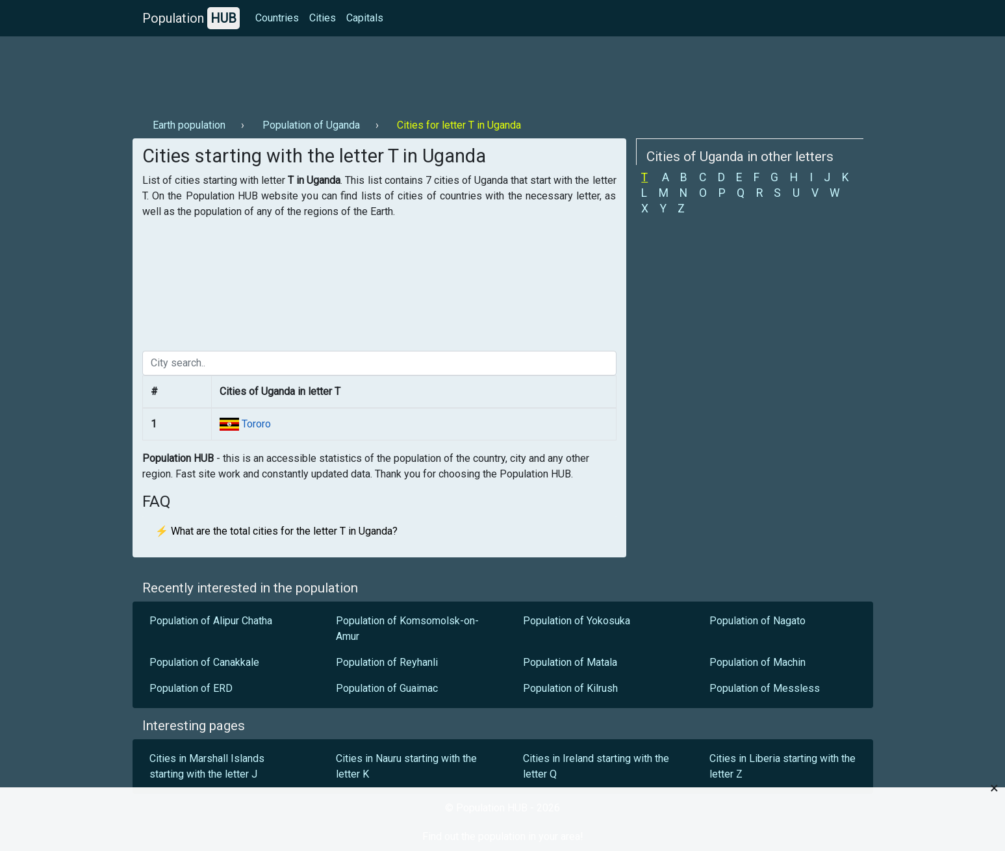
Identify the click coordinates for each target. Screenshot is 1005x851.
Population (191, 18)
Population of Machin (757, 662)
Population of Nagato (757, 621)
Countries (277, 18)
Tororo (255, 424)
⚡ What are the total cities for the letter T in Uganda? (276, 531)
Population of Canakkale (204, 662)
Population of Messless (764, 688)
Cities (322, 18)
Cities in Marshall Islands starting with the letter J (206, 766)
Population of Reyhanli (387, 662)
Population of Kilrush (570, 688)
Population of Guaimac (387, 688)
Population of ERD (191, 688)
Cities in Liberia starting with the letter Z (782, 766)
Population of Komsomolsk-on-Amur (407, 628)
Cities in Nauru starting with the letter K (406, 766)
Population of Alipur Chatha (210, 621)
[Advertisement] (369, 72)
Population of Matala (570, 662)
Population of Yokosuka (576, 621)
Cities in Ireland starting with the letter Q (596, 766)
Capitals (364, 18)
